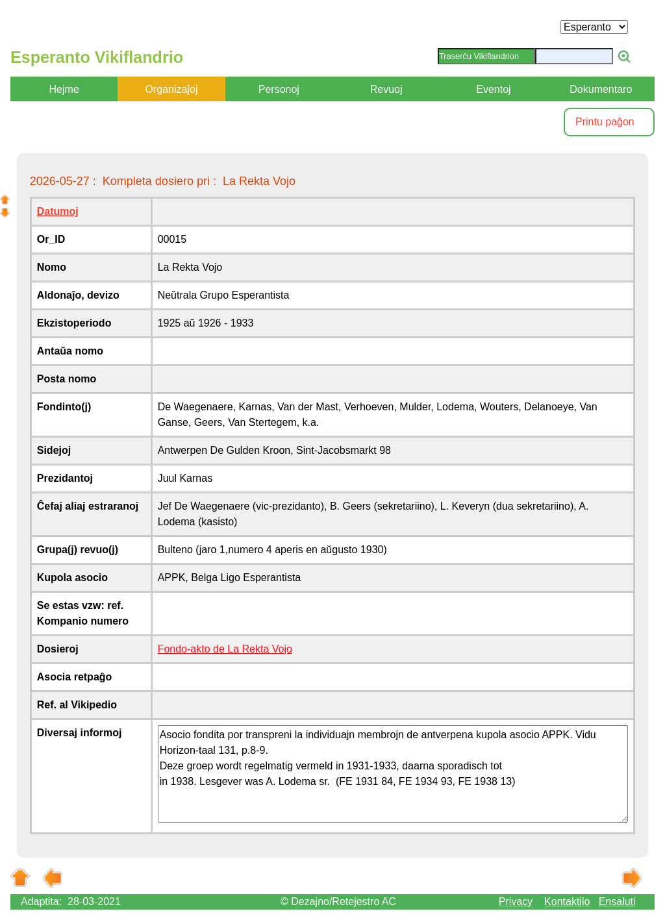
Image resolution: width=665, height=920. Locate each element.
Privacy (516, 901)
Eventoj (493, 89)
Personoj (278, 89)
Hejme (64, 89)
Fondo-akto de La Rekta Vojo (225, 648)
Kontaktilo (567, 901)
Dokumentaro (601, 89)
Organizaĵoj (171, 89)
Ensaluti (617, 901)
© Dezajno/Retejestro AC (338, 901)
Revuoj (386, 89)
